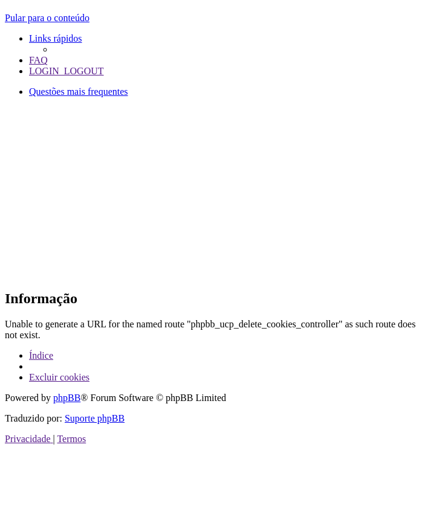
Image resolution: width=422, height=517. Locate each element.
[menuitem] (38, 60)
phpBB (66, 398)
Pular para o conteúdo (47, 18)
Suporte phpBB (95, 418)
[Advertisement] (213, 191)
